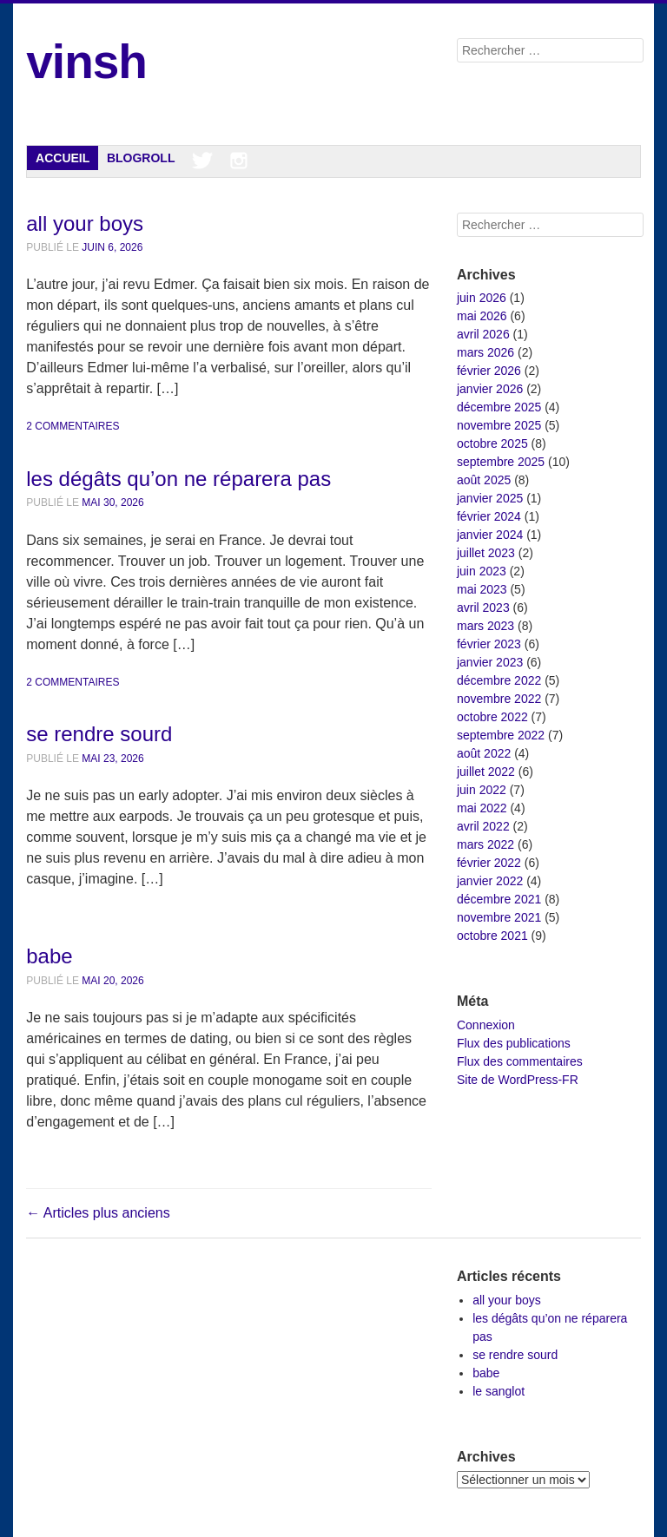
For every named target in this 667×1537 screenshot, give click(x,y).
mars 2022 (485, 844)
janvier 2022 (490, 881)
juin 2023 (481, 571)
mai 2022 (482, 808)
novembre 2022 (499, 699)
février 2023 (489, 644)
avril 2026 (483, 334)
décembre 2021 (499, 899)
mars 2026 (485, 352)
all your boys (84, 223)
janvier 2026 (490, 389)
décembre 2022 (499, 680)
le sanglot (498, 1391)
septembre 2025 (501, 462)
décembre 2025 (499, 407)
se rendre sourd (99, 734)
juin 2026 (481, 298)
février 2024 (489, 516)
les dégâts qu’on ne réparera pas (178, 478)
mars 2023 (485, 626)
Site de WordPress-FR (517, 1080)
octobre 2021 (492, 936)
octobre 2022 (492, 717)
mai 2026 (482, 316)
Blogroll (141, 158)
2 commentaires (72, 426)
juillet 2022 (486, 771)
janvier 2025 (490, 498)
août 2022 (484, 753)
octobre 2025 (492, 443)
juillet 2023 (486, 553)
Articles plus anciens (97, 1212)
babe (49, 956)
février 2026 (489, 371)
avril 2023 (483, 607)
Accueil (62, 158)
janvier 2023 (490, 662)
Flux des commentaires (520, 1061)
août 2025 (484, 480)
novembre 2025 (499, 425)
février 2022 (489, 863)
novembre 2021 (499, 917)
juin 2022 (481, 790)
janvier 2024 (490, 535)
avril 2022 (483, 826)
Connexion (486, 1025)
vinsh (86, 62)
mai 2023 (482, 589)
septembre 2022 (501, 735)
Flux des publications (514, 1043)
